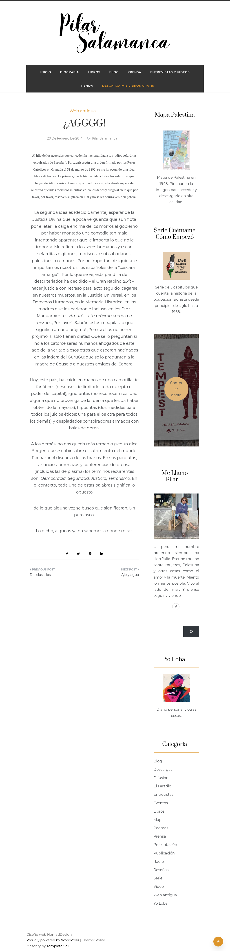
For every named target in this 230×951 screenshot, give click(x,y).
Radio (159, 861)
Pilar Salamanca (104, 138)
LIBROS (94, 72)
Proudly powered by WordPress (53, 940)
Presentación (165, 845)
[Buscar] (191, 631)
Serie (158, 878)
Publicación (164, 853)
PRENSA (134, 72)
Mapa (159, 820)
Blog (158, 761)
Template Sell (57, 946)
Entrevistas (163, 794)
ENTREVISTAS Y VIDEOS (170, 72)
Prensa (160, 836)
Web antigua (83, 110)
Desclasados (40, 574)
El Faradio (162, 786)
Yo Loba (161, 903)
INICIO (45, 72)
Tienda (86, 85)
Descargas (163, 769)
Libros (159, 811)
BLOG (114, 72)
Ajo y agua (130, 574)
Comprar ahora (176, 389)
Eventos (161, 803)
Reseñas (161, 870)
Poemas (161, 828)
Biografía (69, 72)
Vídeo (159, 886)
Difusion (161, 778)
